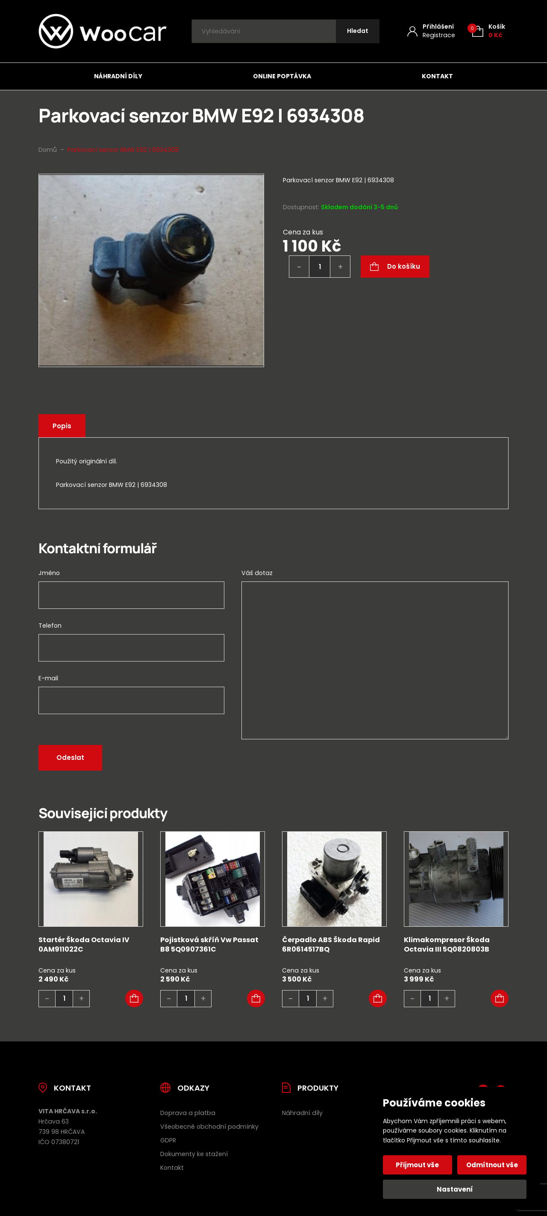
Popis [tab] (62, 425)
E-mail (48, 678)
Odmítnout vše (492, 1164)
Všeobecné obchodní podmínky (209, 1126)
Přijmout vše (417, 1164)
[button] (134, 999)
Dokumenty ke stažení (194, 1154)
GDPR (168, 1140)
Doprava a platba (187, 1113)
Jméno (49, 573)
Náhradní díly (118, 76)
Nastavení (455, 1189)
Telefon (50, 625)
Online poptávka (282, 76)
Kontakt (437, 76)
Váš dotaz (257, 573)
